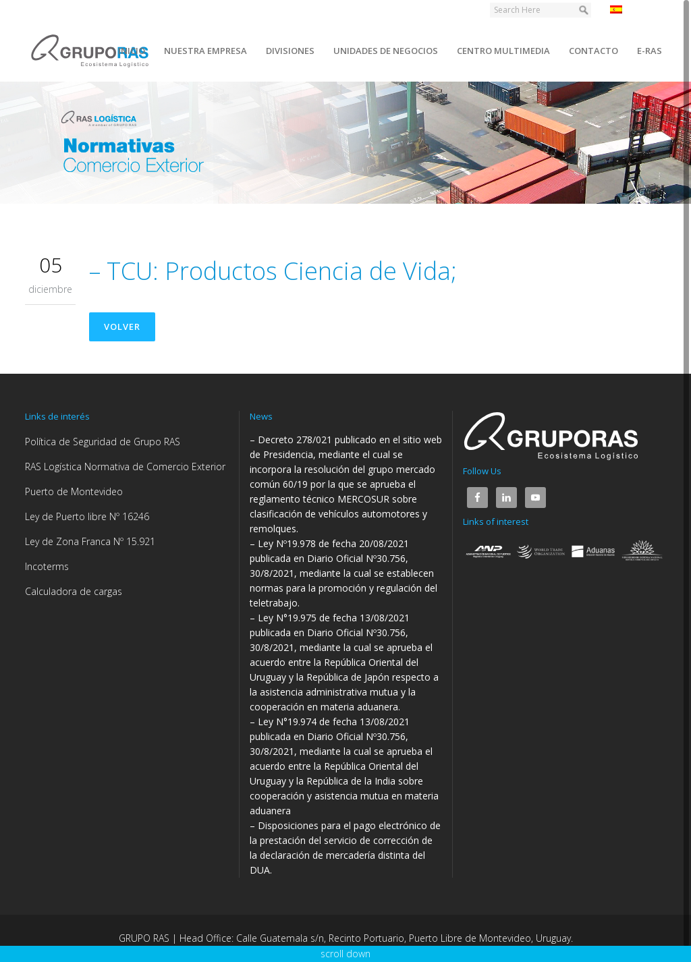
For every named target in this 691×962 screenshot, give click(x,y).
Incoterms (47, 566)
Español (634, 9)
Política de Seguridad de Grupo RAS (102, 441)
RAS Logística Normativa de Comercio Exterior (125, 466)
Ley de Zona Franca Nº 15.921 (90, 541)
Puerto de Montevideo (74, 491)
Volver (122, 326)
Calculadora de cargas (73, 591)
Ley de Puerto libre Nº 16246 (87, 516)
